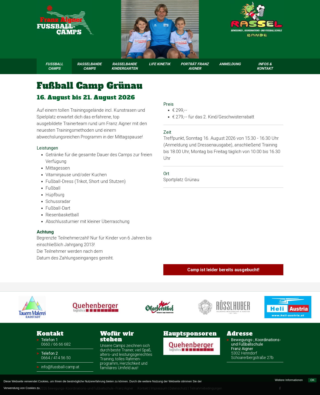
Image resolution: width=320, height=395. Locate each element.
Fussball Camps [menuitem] (59, 66)
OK (312, 380)
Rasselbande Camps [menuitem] (89, 66)
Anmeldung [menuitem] (230, 64)
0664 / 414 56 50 (56, 357)
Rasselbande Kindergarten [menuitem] (125, 66)
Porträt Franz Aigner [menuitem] (195, 66)
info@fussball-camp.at (60, 367)
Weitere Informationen (289, 380)
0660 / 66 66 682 (56, 344)
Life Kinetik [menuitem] (159, 64)
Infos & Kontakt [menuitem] (265, 66)
